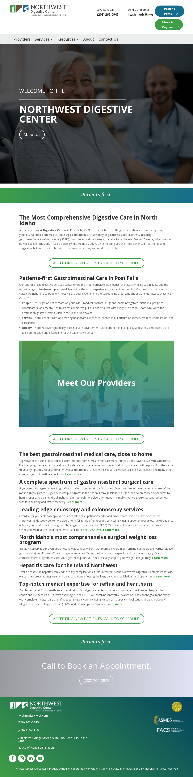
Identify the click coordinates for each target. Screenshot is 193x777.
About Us (31, 134)
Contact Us (108, 40)
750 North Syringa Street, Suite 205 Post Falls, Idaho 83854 (52, 739)
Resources (66, 40)
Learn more (162, 576)
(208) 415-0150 (28, 730)
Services (42, 40)
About (88, 40)
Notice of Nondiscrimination (36, 747)
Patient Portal (169, 11)
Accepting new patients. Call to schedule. (96, 262)
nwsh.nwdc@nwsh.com (145, 14)
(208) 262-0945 (92, 530)
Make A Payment (168, 24)
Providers (22, 40)
